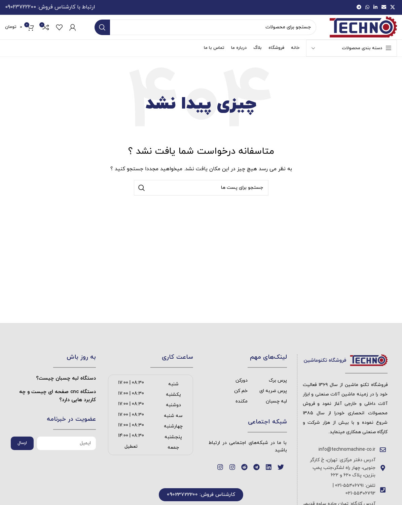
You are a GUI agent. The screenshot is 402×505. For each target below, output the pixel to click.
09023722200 (20, 8)
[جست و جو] (205, 35)
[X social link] (392, 8)
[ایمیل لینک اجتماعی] (383, 8)
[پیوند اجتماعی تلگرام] (359, 8)
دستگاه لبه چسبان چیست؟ (66, 391)
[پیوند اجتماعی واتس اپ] (367, 8)
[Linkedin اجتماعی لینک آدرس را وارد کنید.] (375, 8)
